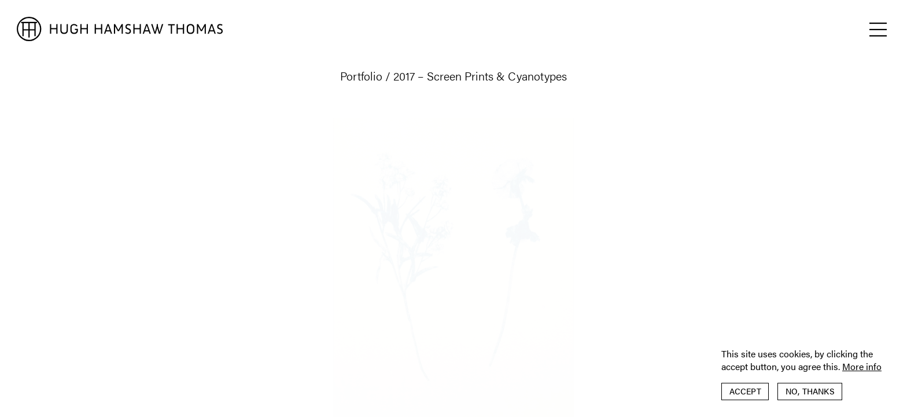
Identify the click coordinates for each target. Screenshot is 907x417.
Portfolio (361, 75)
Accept (745, 391)
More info (862, 366)
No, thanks (810, 391)
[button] (878, 29)
